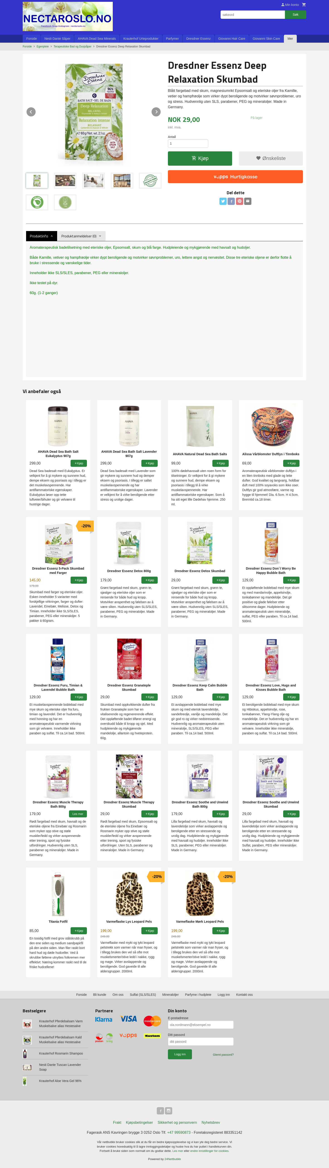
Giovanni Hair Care (231, 38)
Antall (172, 137)
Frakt (117, 1122)
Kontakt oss (244, 994)
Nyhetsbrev (211, 1122)
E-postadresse (178, 1018)
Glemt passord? (223, 1054)
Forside (31, 38)
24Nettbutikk (172, 1159)
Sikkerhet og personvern (177, 1122)
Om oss (118, 994)
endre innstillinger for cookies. (209, 1151)
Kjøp (200, 158)
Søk (295, 14)
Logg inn (224, 994)
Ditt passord (176, 1035)
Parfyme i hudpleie (198, 994)
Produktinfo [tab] (39, 236)
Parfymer (172, 38)
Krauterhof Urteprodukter (141, 38)
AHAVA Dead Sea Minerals (97, 38)
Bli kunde (99, 994)
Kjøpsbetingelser (139, 1122)
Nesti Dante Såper (57, 38)
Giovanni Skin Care (266, 38)
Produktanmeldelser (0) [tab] (78, 236)
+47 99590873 (179, 1132)
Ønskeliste (271, 158)
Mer (290, 38)
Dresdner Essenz (198, 38)
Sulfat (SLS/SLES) (143, 994)
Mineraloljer (170, 994)
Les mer (178, 1151)
